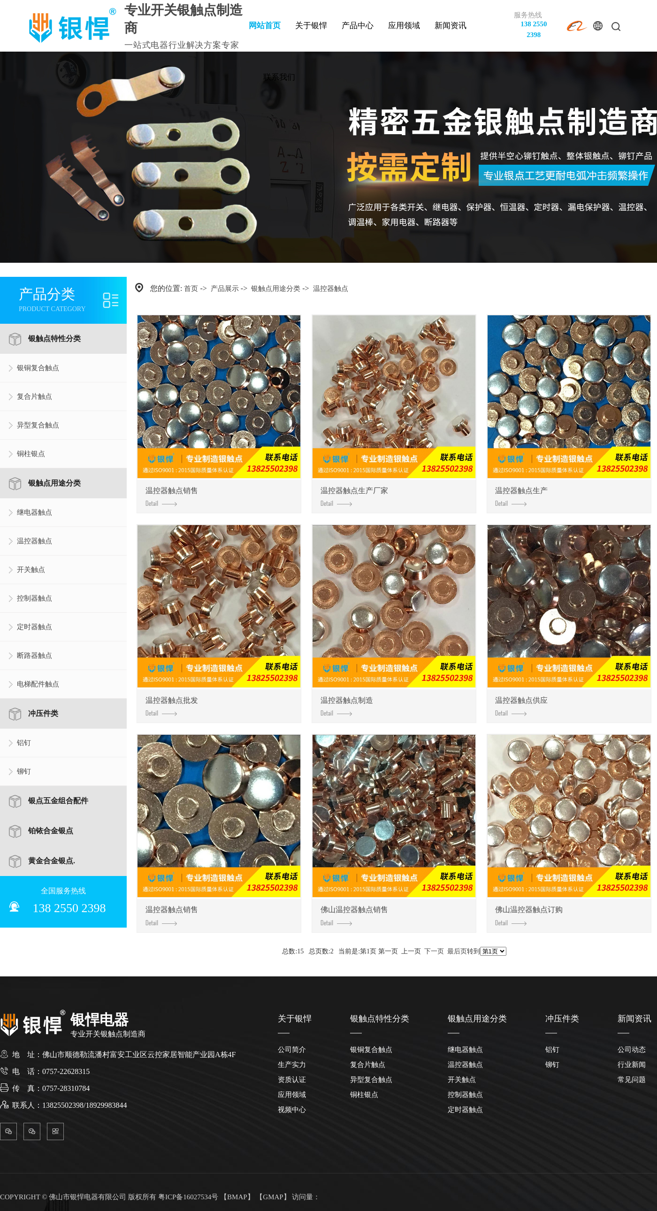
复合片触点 (34, 396)
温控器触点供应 (521, 706)
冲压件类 (43, 713)
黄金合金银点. (51, 861)
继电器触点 (34, 512)
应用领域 (404, 25)
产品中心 (358, 25)
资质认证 (292, 1079)
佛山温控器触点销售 (354, 916)
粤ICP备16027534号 (188, 1197)
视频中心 (292, 1109)
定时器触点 (34, 627)
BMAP (237, 1197)
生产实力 (292, 1064)
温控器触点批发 (171, 706)
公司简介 (292, 1049)
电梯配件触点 (38, 684)
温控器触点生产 (521, 497)
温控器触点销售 (171, 497)
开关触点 (31, 569)
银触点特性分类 (54, 339)
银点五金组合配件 (58, 801)
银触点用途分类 (54, 483)
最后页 (457, 951)
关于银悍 (311, 25)
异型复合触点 (38, 425)
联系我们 (279, 77)
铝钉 (24, 742)
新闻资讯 (450, 25)
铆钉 (24, 771)
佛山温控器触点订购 (529, 916)
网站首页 (265, 25)
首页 (191, 288)
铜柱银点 (31, 453)
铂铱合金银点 (50, 831)
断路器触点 (34, 655)
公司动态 (632, 1049)
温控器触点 (34, 541)
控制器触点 (34, 598)
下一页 (434, 951)
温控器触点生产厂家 (354, 497)
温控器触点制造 (347, 706)
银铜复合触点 (38, 368)
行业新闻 (632, 1064)
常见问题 (632, 1079)
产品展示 (225, 288)
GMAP (273, 1197)
